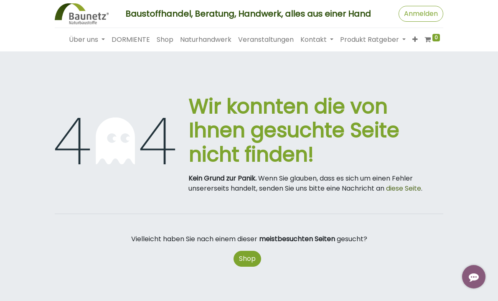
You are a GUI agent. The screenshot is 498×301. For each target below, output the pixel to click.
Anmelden (421, 13)
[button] (415, 39)
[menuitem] (130, 39)
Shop (247, 258)
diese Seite (403, 188)
